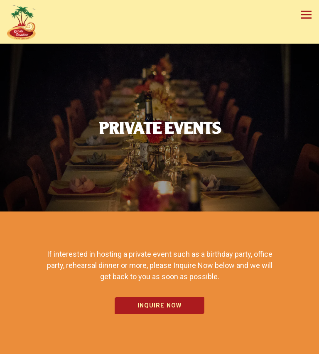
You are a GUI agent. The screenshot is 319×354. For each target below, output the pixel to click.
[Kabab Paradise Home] (24, 21)
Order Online (159, 345)
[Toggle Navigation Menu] (306, 14)
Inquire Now (159, 303)
